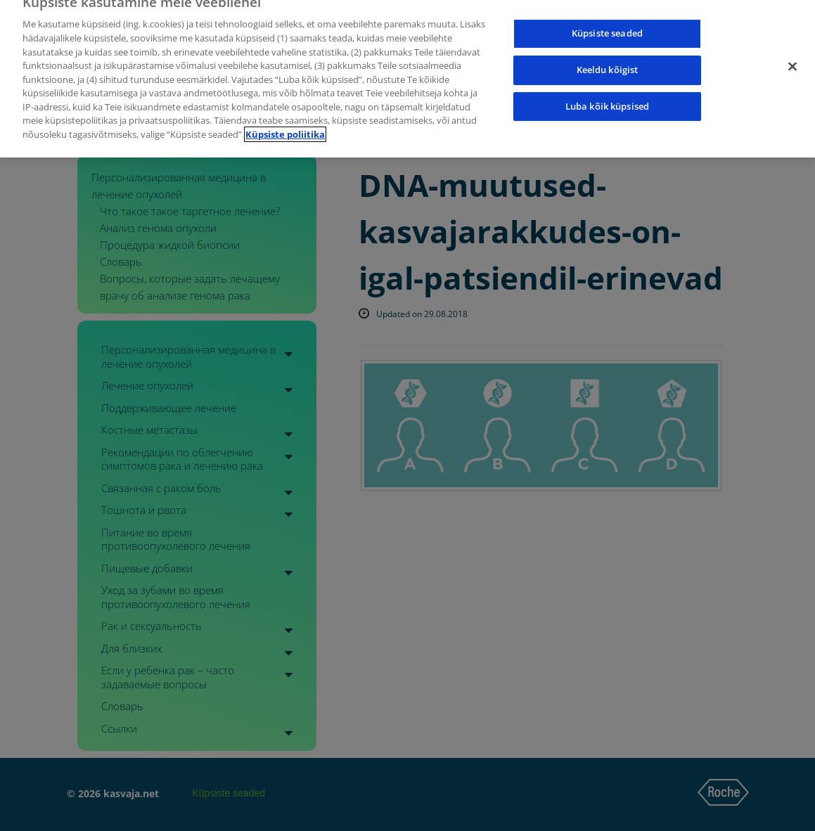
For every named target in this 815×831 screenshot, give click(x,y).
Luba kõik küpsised (607, 98)
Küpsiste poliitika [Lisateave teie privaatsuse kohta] (285, 126)
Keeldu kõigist (607, 62)
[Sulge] (792, 59)
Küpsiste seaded (607, 25)
